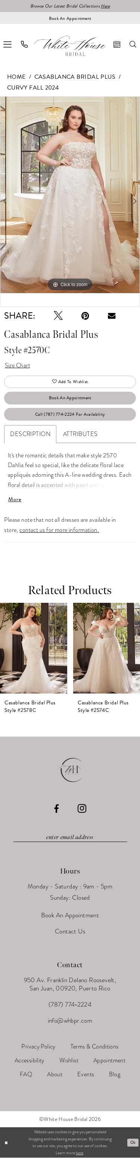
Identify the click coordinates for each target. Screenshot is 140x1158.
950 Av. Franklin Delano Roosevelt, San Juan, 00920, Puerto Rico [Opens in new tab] (70, 984)
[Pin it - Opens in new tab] (85, 315)
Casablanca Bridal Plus (75, 76)
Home (16, 76)
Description (30, 434)
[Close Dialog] (6, 1142)
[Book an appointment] (70, 18)
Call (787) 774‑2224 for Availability (70, 414)
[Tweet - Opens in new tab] (58, 315)
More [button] (14, 499)
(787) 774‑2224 (70, 1004)
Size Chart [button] (17, 365)
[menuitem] (24, 44)
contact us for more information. (59, 530)
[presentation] (33, 648)
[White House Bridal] (70, 45)
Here (105, 6)
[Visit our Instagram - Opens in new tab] (82, 808)
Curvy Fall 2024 (33, 87)
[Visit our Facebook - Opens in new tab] (56, 808)
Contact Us (70, 931)
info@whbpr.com (70, 1020)
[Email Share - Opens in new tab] (111, 315)
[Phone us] (24, 44)
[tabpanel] (70, 195)
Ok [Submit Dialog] (133, 1142)
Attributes (80, 434)
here (79, 1153)
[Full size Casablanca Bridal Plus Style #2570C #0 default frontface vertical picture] (70, 195)
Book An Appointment (70, 397)
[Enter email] (70, 837)
